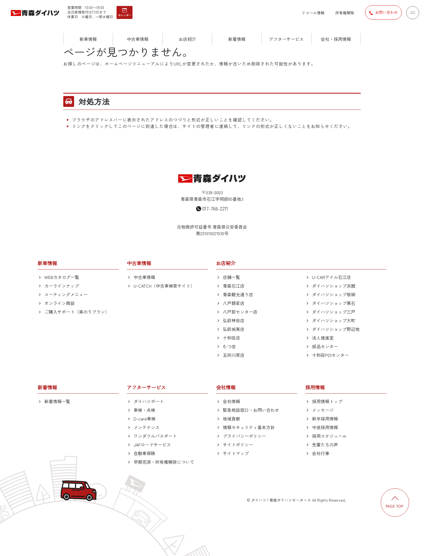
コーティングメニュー (66, 294)
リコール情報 (313, 12)
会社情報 (231, 401)
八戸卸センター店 (240, 311)
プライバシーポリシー (244, 436)
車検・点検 (144, 410)
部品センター (325, 346)
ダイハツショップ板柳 (333, 294)
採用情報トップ (327, 401)
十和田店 (231, 337)
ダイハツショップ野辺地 (336, 329)
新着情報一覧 (57, 401)
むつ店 (229, 346)
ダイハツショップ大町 (333, 320)
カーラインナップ (61, 285)
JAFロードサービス (152, 444)
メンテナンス (147, 427)
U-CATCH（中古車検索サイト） (164, 285)
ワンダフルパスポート (155, 436)
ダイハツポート (149, 401)
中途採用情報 (325, 427)
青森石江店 (233, 285)
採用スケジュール (329, 436)
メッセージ (323, 410)
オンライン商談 (59, 303)
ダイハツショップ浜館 (333, 285)
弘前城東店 (233, 329)
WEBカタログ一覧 (61, 277)
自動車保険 (144, 453)
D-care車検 (144, 418)
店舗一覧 (231, 277)
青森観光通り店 (238, 294)
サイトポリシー (238, 444)
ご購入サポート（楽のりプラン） (76, 311)
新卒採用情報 (325, 418)
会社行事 (320, 453)
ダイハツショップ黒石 (333, 303)
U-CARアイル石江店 (331, 277)
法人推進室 (323, 337)
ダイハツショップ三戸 (333, 311)
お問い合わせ (383, 12)
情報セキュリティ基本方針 (249, 427)
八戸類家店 (233, 303)
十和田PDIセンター (330, 355)
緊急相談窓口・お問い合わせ (251, 410)
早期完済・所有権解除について (164, 462)
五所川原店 (233, 355)
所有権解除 (344, 12)
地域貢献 (231, 418)
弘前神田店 (233, 320)
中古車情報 (144, 277)
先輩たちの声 (325, 444)
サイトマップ (236, 453)
